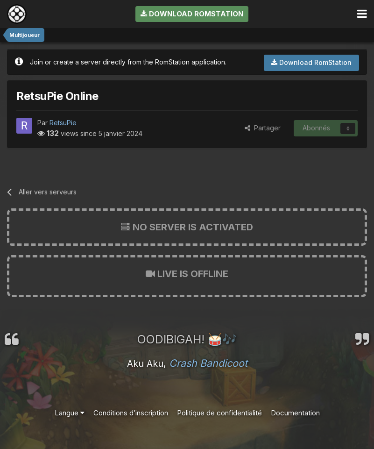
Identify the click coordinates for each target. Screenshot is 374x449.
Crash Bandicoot (208, 363)
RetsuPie (63, 123)
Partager (263, 128)
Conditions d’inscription (130, 412)
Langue (70, 412)
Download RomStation (192, 13)
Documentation (295, 412)
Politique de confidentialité (219, 412)
